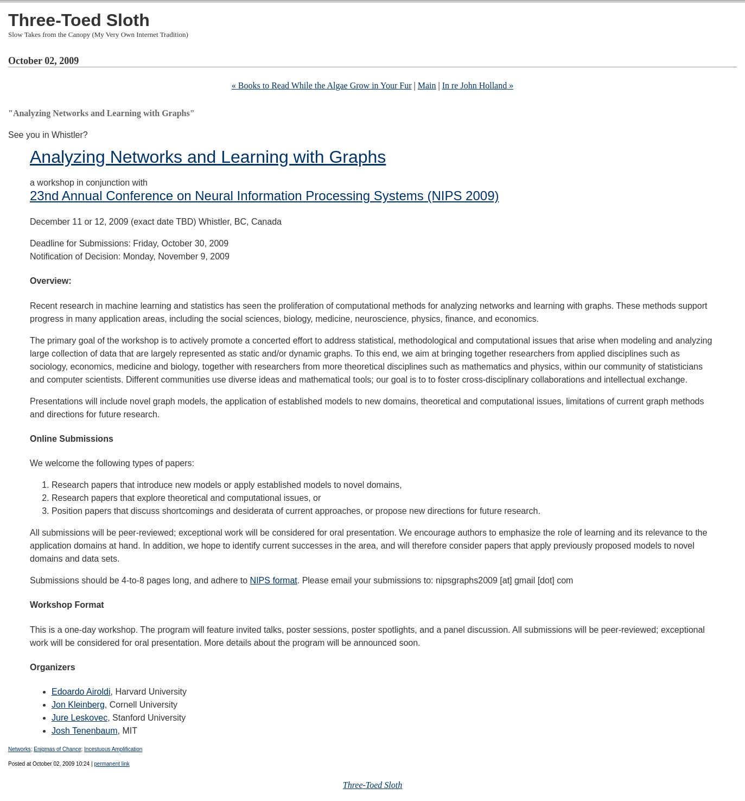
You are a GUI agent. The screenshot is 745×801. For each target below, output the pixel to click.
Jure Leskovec (79, 717)
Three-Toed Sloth (79, 20)
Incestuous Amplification (113, 749)
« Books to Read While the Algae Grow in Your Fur (322, 85)
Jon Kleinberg (78, 704)
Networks (19, 749)
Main (427, 85)
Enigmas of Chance (57, 749)
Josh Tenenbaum (85, 730)
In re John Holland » (478, 85)
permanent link (112, 764)
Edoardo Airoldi (81, 691)
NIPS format (273, 580)
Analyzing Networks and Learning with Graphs (208, 157)
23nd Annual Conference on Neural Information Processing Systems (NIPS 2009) (264, 195)
